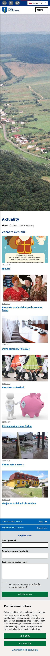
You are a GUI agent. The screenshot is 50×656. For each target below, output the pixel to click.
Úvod (5, 225)
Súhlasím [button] (25, 635)
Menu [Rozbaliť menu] (41, 9)
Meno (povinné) (9, 540)
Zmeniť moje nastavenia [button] (25, 650)
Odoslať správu (25, 594)
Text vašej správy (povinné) (14, 562)
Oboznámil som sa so (24, 585)
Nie (46, 521)
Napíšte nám (42, 528)
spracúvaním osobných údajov (24, 585)
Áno (41, 521)
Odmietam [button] (25, 643)
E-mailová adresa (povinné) (15, 551)
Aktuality (30, 225)
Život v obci (18, 225)
